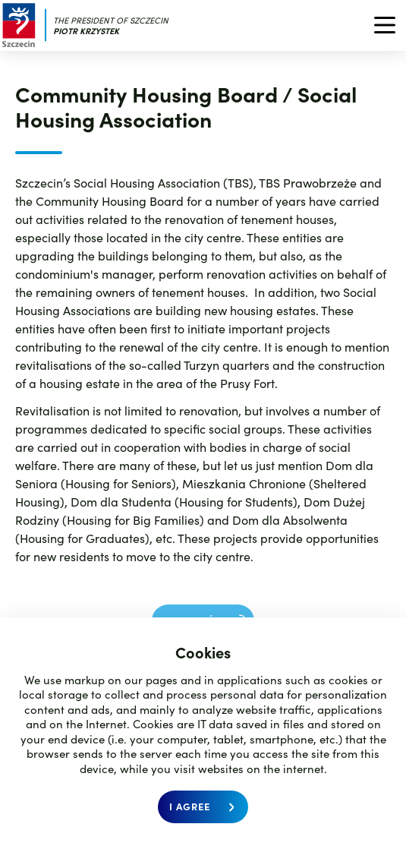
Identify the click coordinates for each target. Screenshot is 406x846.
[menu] (380, 25)
